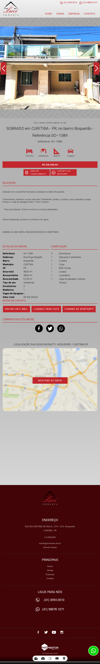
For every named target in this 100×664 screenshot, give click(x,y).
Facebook (39, 328)
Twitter (50, 328)
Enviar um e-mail (16, 309)
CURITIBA (49, 123)
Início (36, 123)
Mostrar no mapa (50, 380)
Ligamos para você (46, 309)
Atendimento (93, 651)
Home (48, 13)
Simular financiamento (38, 172)
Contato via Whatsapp (63, 172)
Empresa (74, 13)
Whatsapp (61, 328)
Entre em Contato (50, 547)
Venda (60, 13)
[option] (50, 68)
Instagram (62, 632)
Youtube (54, 632)
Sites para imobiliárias (50, 653)
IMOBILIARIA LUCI (50, 498)
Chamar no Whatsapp (79, 309)
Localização (50, 537)
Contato (89, 13)
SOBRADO (56, 123)
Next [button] (96, 68)
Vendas (41, 123)
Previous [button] (3, 68)
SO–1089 (63, 123)
